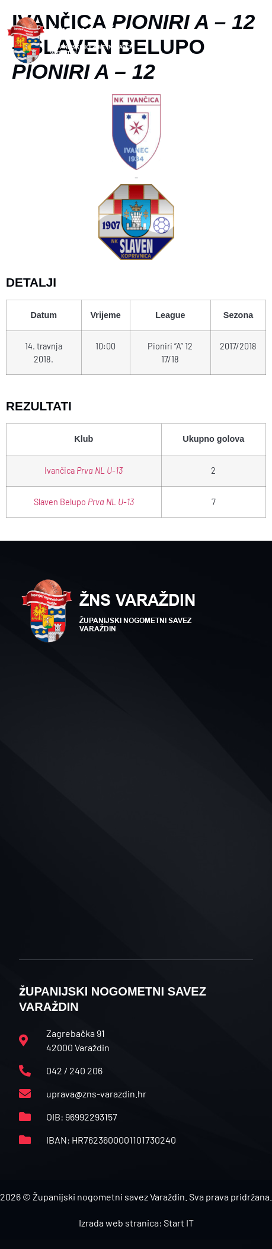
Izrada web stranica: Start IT (136, 1222)
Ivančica (83, 470)
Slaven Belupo (84, 502)
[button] (252, 40)
